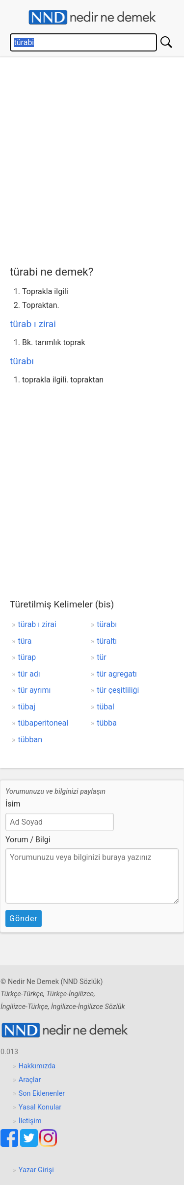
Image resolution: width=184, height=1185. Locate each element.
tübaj (27, 706)
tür (101, 657)
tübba (107, 723)
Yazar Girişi (36, 1170)
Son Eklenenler (42, 1093)
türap (27, 657)
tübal (105, 706)
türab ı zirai (33, 323)
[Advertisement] (92, 159)
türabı (22, 361)
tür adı (29, 674)
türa (25, 641)
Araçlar (30, 1080)
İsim (13, 803)
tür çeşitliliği (118, 690)
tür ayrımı (34, 690)
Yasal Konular (40, 1107)
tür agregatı (117, 674)
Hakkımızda (37, 1066)
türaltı (107, 641)
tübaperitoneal (43, 723)
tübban (30, 739)
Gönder (23, 918)
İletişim (30, 1121)
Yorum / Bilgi (28, 839)
